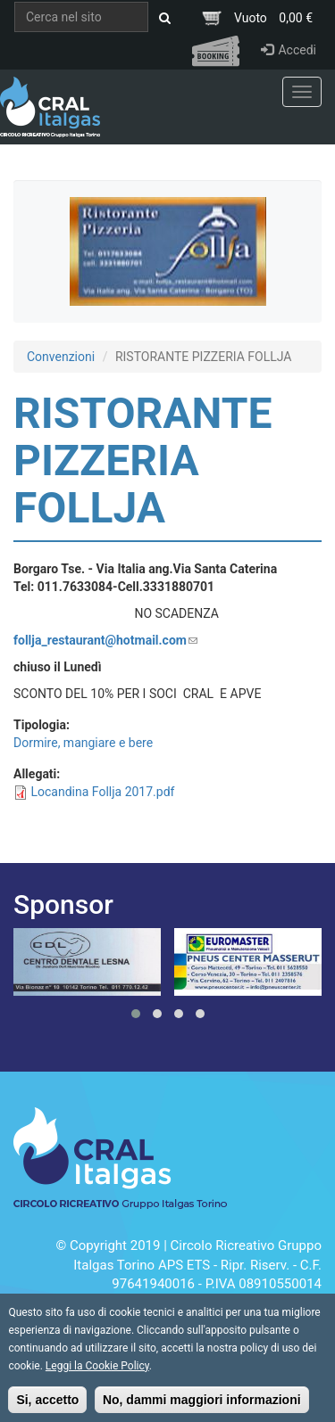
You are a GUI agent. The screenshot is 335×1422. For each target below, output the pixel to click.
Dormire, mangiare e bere (83, 743)
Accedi (288, 50)
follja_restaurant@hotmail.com (105, 640)
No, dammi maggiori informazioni (202, 1408)
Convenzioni (61, 356)
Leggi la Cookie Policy (97, 1374)
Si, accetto (47, 1408)
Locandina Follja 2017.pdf (102, 792)
